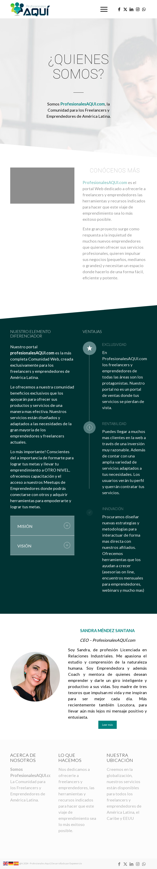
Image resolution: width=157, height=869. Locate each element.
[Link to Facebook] (119, 9)
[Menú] (102, 9)
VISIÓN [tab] (43, 545)
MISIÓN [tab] (43, 525)
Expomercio (76, 863)
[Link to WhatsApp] (144, 9)
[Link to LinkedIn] (131, 9)
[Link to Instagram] (138, 9)
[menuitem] (102, 9)
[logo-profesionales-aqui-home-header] (30, 9)
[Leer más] (107, 725)
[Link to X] (125, 9)
